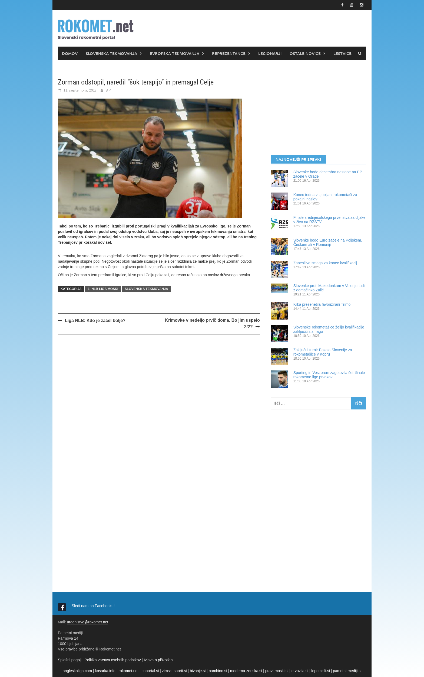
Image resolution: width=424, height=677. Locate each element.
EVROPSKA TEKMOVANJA (174, 53)
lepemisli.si (320, 670)
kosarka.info (105, 670)
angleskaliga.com (77, 670)
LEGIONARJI (269, 53)
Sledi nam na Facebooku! (94, 605)
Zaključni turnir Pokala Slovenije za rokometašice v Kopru (322, 351)
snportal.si (150, 670)
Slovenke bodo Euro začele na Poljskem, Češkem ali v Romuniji (327, 241)
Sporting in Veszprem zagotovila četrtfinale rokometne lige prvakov (329, 374)
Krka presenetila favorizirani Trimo (322, 304)
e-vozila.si (300, 670)
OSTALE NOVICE (305, 53)
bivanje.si (198, 670)
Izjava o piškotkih (158, 659)
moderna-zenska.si (246, 670)
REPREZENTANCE (229, 53)
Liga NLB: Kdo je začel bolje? (95, 320)
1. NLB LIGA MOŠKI (103, 288)
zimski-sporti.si (174, 670)
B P (108, 89)
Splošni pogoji (69, 659)
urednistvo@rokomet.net (87, 621)
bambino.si (218, 670)
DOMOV (70, 53)
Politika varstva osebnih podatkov (113, 659)
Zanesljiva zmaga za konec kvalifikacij (325, 262)
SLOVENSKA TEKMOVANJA (111, 53)
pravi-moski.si (277, 670)
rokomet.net (128, 670)
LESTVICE (342, 53)
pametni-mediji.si (347, 670)
